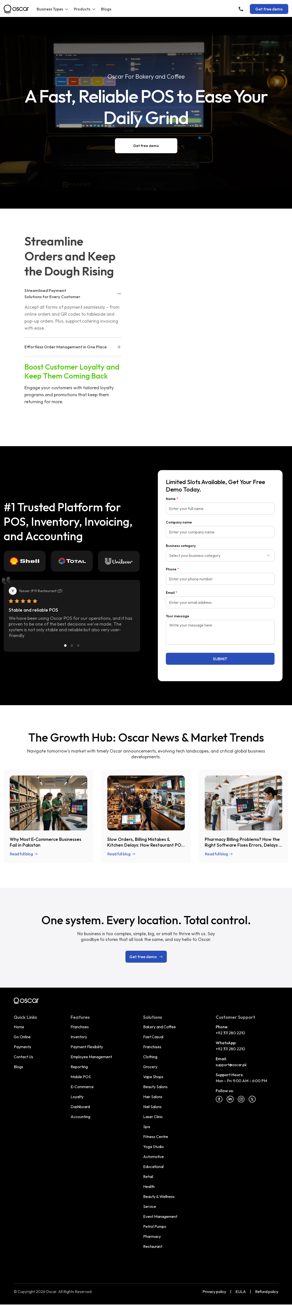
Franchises (80, 1040)
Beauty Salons (155, 1100)
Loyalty (77, 1110)
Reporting (79, 1080)
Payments (22, 1060)
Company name (179, 535)
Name (172, 512)
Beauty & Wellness (159, 1209)
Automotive (153, 1170)
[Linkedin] (230, 1112)
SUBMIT (220, 672)
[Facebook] (219, 1112)
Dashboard (80, 1120)
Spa (146, 1140)
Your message (177, 629)
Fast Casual (153, 1050)
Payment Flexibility (87, 1060)
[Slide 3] (78, 659)
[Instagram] (241, 1112)
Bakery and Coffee (159, 1040)
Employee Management (91, 1070)
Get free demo (269, 8)
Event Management (160, 1229)
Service (149, 1219)
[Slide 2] (72, 659)
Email (171, 606)
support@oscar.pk (231, 1078)
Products (85, 8)
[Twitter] (252, 1112)
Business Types (53, 8)
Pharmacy (152, 1249)
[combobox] (220, 569)
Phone (172, 582)
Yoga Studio (153, 1160)
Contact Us (23, 1070)
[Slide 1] (65, 659)
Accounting (80, 1130)
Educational (153, 1179)
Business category (181, 559)
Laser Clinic (153, 1130)
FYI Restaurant (46, 604)
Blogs (106, 8)
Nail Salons (152, 1120)
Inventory (79, 1050)
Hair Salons (152, 1110)
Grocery (150, 1080)
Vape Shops (153, 1090)
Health (149, 1199)
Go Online (22, 1050)
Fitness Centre (155, 1150)
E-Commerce (82, 1100)
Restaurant (152, 1259)
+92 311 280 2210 (230, 1046)
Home (19, 1040)
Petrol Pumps (154, 1239)
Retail (148, 1189)
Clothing (150, 1070)
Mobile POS (81, 1090)
